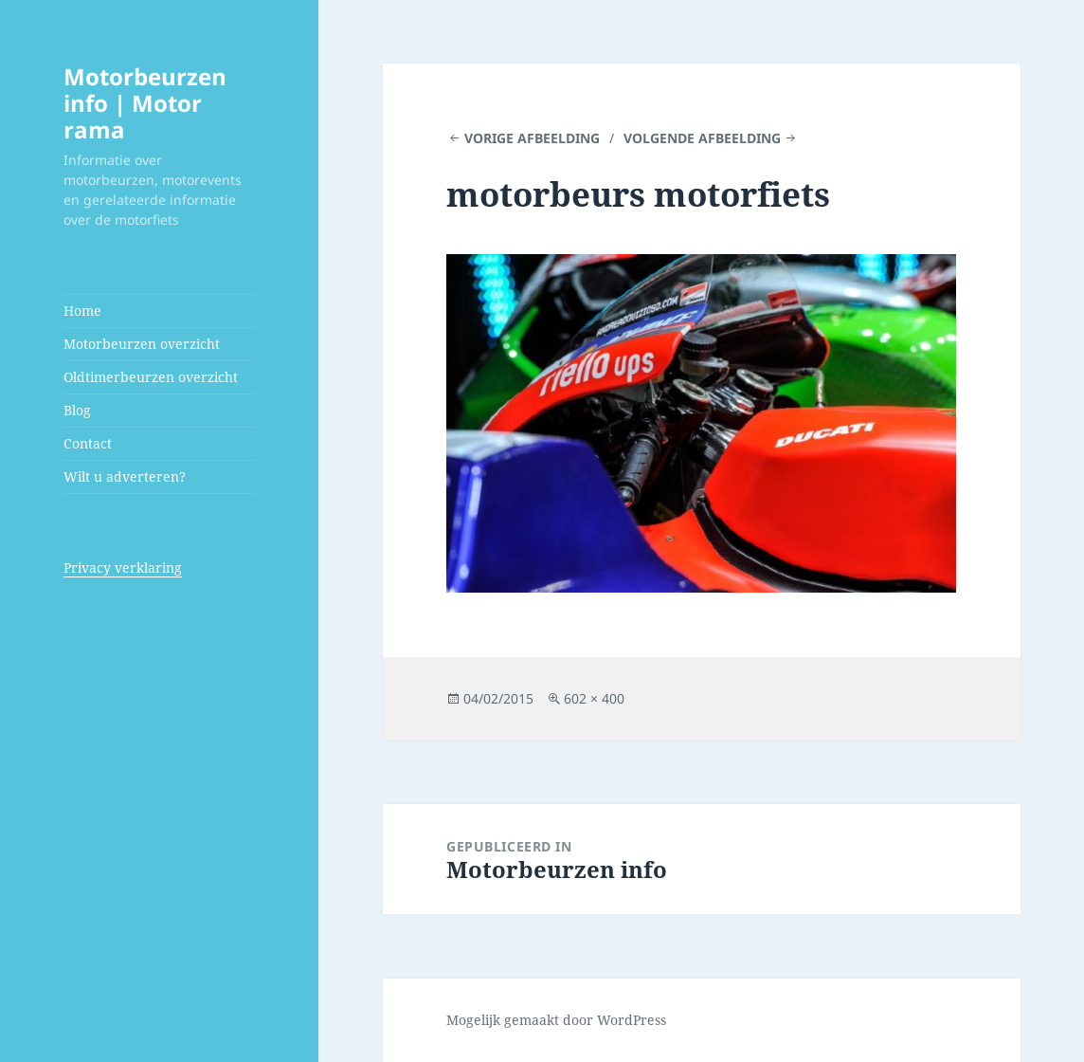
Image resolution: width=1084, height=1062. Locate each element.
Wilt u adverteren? (124, 476)
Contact (87, 443)
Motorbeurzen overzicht (141, 344)
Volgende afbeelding (702, 138)
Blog (77, 410)
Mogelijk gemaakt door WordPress (556, 1020)
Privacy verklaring (122, 567)
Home (82, 311)
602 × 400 (594, 698)
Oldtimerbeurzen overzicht (150, 377)
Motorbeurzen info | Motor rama (144, 103)
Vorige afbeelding (532, 138)
